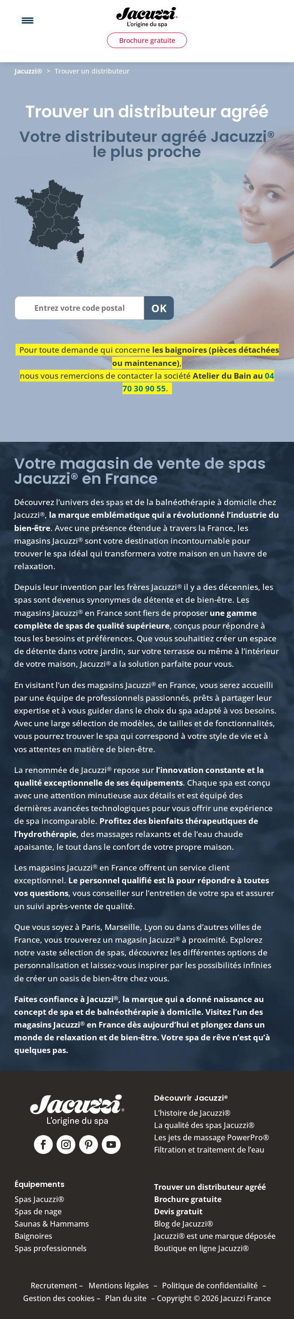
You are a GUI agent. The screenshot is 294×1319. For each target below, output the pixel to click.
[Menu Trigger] (28, 20)
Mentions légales (119, 1285)
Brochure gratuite (147, 40)
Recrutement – (57, 1285)
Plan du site (126, 1298)
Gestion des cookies (59, 1298)
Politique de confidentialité (210, 1285)
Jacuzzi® (28, 70)
